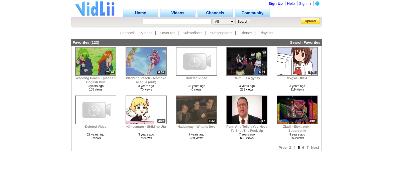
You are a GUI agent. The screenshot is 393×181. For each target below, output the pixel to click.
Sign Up (275, 3)
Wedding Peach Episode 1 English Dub (95, 80)
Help (291, 3)
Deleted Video (196, 78)
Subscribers (192, 33)
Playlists (266, 33)
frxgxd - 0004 (297, 78)
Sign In (305, 3)
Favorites (167, 33)
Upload (310, 21)
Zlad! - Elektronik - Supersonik (297, 128)
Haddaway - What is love (196, 126)
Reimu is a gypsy (247, 78)
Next (315, 147)
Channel (127, 33)
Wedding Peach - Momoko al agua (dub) (146, 80)
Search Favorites (305, 42)
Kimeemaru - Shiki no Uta (146, 126)
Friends (246, 33)
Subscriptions (221, 33)
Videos (147, 33)
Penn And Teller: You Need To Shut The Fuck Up (246, 128)
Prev (282, 147)
